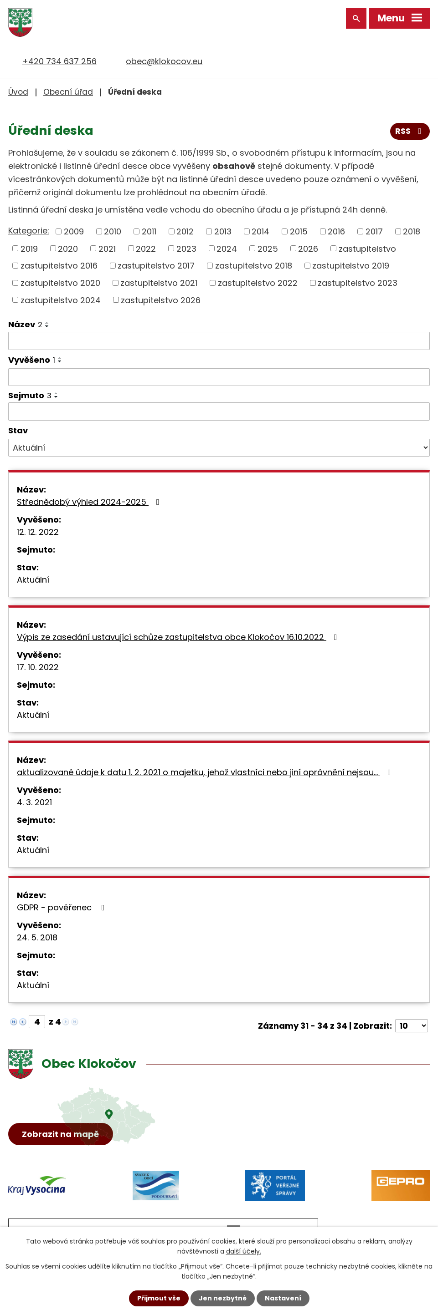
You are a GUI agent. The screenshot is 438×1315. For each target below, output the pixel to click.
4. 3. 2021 (34, 802)
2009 (74, 231)
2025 (268, 248)
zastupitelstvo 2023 (357, 282)
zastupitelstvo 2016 (59, 265)
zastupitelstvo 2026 (161, 299)
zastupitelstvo (367, 248)
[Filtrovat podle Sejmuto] (219, 411)
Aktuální (33, 579)
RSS (410, 131)
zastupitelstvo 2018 (253, 265)
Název (25, 324)
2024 (226, 248)
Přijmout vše (158, 1298)
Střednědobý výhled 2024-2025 (90, 502)
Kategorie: (28, 230)
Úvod (18, 91)
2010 (112, 231)
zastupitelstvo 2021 (158, 282)
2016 (336, 231)
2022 (146, 248)
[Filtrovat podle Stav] (219, 448)
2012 (185, 231)
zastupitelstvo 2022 (258, 282)
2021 (107, 248)
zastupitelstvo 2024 (61, 299)
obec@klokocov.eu (164, 61)
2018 (411, 231)
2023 (186, 248)
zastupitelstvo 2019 (350, 265)
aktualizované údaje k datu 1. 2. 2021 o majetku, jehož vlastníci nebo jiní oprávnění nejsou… (206, 772)
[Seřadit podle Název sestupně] (47, 326)
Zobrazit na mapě (60, 1134)
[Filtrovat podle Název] (219, 341)
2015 (299, 231)
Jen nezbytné (223, 1298)
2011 (149, 231)
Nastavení (283, 1298)
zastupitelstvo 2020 (60, 282)
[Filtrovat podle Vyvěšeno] (219, 377)
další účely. (243, 1251)
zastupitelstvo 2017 (156, 265)
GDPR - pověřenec (62, 907)
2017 (374, 231)
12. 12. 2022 (38, 532)
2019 (29, 248)
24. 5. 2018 (37, 937)
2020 (68, 248)
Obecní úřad (68, 91)
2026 (308, 248)
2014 (260, 231)
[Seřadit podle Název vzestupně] (47, 322)
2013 (223, 231)
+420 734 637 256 (59, 61)
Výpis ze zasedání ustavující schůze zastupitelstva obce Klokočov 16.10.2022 (179, 637)
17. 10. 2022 (38, 667)
